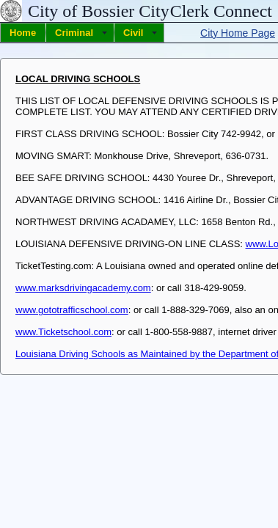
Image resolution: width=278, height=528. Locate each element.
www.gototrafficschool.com (71, 309)
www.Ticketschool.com (63, 331)
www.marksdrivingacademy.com (83, 287)
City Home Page (237, 33)
